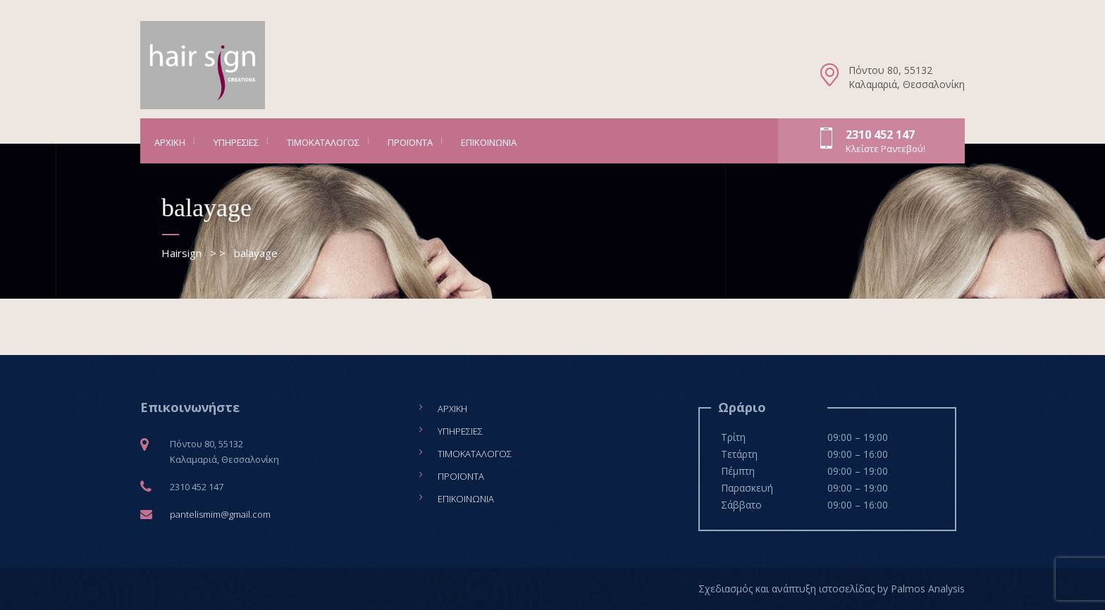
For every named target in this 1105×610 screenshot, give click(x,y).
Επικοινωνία (489, 142)
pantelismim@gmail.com (220, 514)
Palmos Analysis (928, 588)
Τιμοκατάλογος (323, 142)
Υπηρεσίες (236, 142)
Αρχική (169, 142)
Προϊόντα (410, 142)
